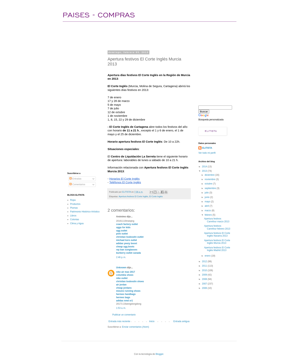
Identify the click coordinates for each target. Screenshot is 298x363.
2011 (205, 266)
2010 (205, 270)
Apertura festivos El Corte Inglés (133, 196)
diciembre (210, 175)
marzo (208, 210)
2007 (205, 283)
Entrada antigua (181, 321)
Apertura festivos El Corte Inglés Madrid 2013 (217, 249)
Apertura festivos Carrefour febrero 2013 (217, 227)
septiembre (211, 188)
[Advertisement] (136, 35)
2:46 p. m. (121, 257)
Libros (73, 215)
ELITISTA (207, 148)
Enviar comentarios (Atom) (135, 327)
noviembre (210, 179)
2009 (205, 274)
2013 (205, 171)
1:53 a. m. (121, 308)
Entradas (75, 178)
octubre (209, 183)
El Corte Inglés (156, 196)
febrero (208, 215)
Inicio (152, 321)
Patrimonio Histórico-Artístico (85, 211)
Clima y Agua (77, 223)
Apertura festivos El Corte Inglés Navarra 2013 (217, 234)
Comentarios (77, 184)
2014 (205, 166)
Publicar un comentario (124, 314)
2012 (205, 261)
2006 (205, 288)
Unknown (121, 267)
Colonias (74, 219)
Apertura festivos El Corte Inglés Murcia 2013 (217, 241)
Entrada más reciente (119, 321)
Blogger (159, 354)
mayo (208, 201)
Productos (75, 204)
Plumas (74, 208)
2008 (205, 279)
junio (207, 197)
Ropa (73, 200)
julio (207, 192)
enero (208, 255)
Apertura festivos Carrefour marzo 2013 (216, 220)
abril (207, 206)
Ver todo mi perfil (207, 153)
